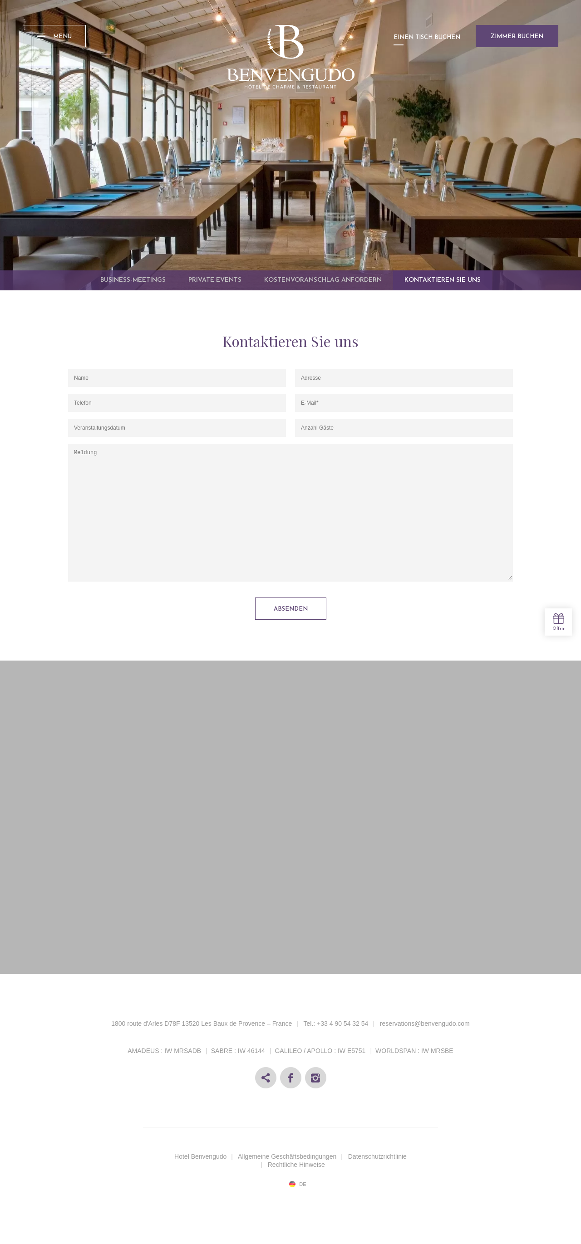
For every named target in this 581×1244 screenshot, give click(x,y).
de (302, 1184)
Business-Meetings (133, 280)
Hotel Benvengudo (200, 1156)
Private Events (214, 280)
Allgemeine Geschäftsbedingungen (287, 1156)
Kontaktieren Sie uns (442, 280)
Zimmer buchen (517, 36)
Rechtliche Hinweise (296, 1164)
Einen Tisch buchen (427, 37)
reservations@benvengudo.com (425, 1023)
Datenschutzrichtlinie (377, 1156)
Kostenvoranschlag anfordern (323, 280)
